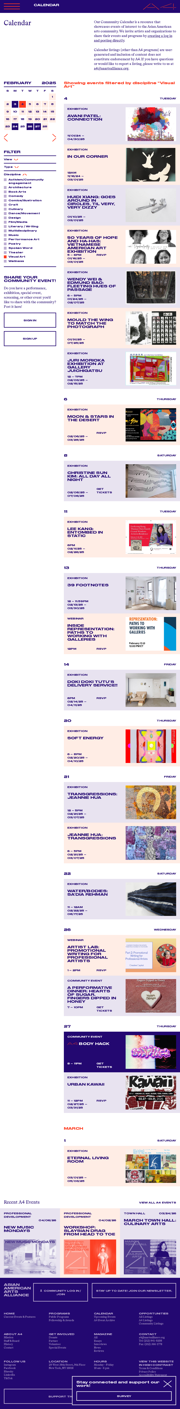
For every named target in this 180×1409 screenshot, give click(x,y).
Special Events (57, 1347)
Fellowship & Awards (61, 1320)
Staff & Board (11, 1341)
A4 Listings (146, 1320)
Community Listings (151, 1323)
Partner (53, 1341)
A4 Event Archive (104, 1320)
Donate (53, 1337)
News (97, 1347)
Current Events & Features (19, 1317)
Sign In (30, 320)
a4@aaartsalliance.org (111, 68)
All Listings (146, 1317)
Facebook (10, 1368)
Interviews (100, 1344)
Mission (8, 1337)
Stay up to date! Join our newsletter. (134, 1291)
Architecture (19, 187)
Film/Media (17, 221)
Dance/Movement (23, 213)
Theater (15, 252)
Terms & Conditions (151, 1368)
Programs (59, 1313)
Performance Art (23, 239)
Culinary (15, 209)
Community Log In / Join (60, 1293)
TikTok (8, 1378)
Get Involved (61, 1334)
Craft (12, 204)
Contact (8, 1347)
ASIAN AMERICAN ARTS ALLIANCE (17, 1290)
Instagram (10, 1365)
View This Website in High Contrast (156, 1363)
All (95, 1337)
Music (12, 235)
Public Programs (59, 1317)
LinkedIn (9, 1375)
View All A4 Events (157, 1203)
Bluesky (8, 1371)
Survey (124, 1396)
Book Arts (16, 191)
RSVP (101, 255)
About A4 (13, 1334)
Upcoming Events (105, 1317)
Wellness (15, 261)
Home (9, 1313)
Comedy (15, 195)
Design (13, 217)
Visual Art (16, 256)
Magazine (103, 1334)
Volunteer (55, 1344)
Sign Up (30, 339)
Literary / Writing (22, 226)
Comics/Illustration (24, 200)
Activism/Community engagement (24, 181)
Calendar (46, 5)
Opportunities (154, 1313)
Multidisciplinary (21, 230)
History (8, 1344)
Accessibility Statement (153, 1375)
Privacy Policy (147, 1371)
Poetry (13, 243)
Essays (98, 1341)
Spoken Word (19, 247)
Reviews (99, 1351)
